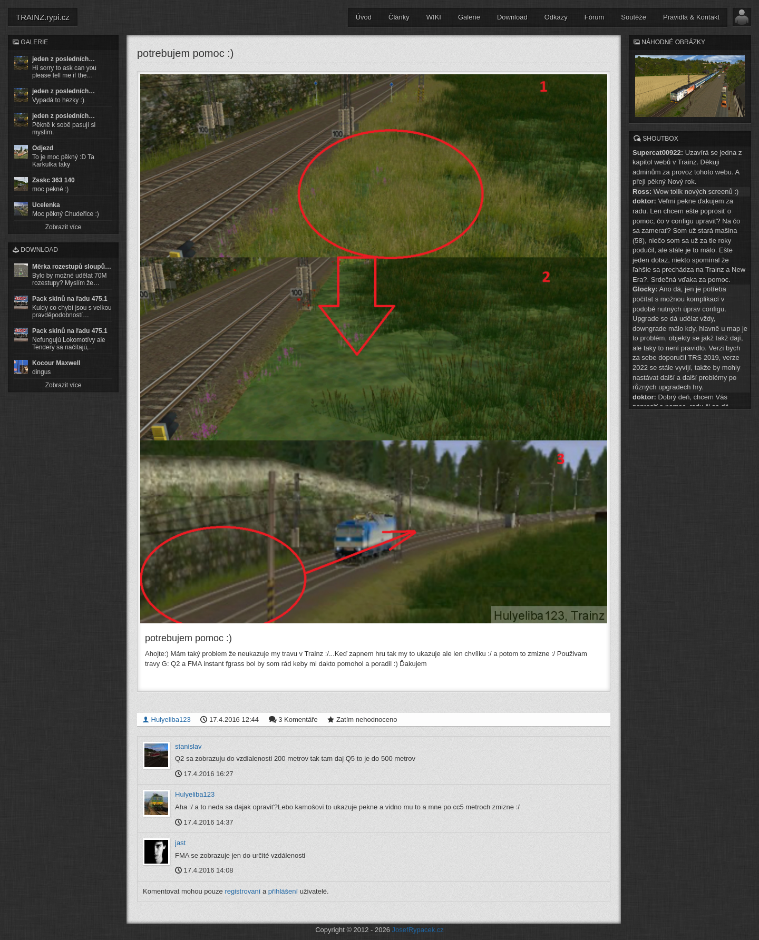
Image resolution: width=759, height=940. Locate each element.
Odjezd (42, 148)
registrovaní (242, 891)
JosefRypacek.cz (418, 930)
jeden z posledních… (63, 59)
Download (512, 17)
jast (180, 843)
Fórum (595, 17)
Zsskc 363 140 (53, 180)
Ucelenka (46, 205)
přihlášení (283, 891)
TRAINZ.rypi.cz (43, 17)
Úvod (364, 17)
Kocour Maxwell (56, 363)
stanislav (188, 746)
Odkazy (556, 17)
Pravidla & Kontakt (691, 17)
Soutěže (633, 17)
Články (399, 17)
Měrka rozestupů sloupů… (71, 266)
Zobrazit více (63, 227)
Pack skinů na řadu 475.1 (70, 298)
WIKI (433, 17)
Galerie (469, 17)
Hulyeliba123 (166, 719)
